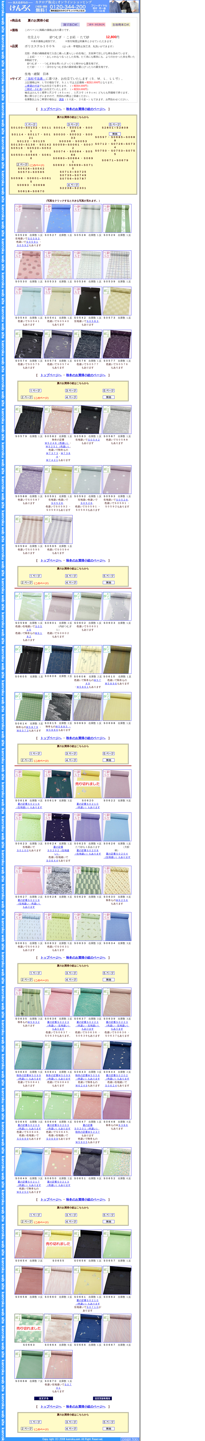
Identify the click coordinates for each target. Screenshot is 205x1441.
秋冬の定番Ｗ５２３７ (87, 1132)
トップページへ (50, 109)
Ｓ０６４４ (52, 860)
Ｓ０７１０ (92, 1307)
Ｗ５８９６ (111, 683)
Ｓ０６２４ (111, 1085)
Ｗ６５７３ (23, 730)
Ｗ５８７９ (32, 727)
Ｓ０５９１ (32, 241)
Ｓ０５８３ (92, 321)
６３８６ (123, 1125)
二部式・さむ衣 (33, 89)
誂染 (61, 99)
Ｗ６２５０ (23, 1192)
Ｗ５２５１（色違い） (58, 446)
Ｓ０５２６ (57, 503)
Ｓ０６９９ (23, 1138)
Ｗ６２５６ (122, 900)
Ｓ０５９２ (23, 245)
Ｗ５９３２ (34, 1022)
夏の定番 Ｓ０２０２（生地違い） (58, 850)
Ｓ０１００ (23, 850)
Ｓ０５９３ (34, 238)
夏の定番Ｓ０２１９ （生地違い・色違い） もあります (29, 903)
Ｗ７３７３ (52, 453)
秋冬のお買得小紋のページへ (85, 109)
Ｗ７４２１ (52, 460)
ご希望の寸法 (32, 85)
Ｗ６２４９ (81, 1085)
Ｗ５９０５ (81, 1142)
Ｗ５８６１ (83, 686)
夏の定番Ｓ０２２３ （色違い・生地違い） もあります (58, 1025)
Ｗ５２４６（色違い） (57, 443)
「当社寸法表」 (35, 78)
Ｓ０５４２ (94, 439)
